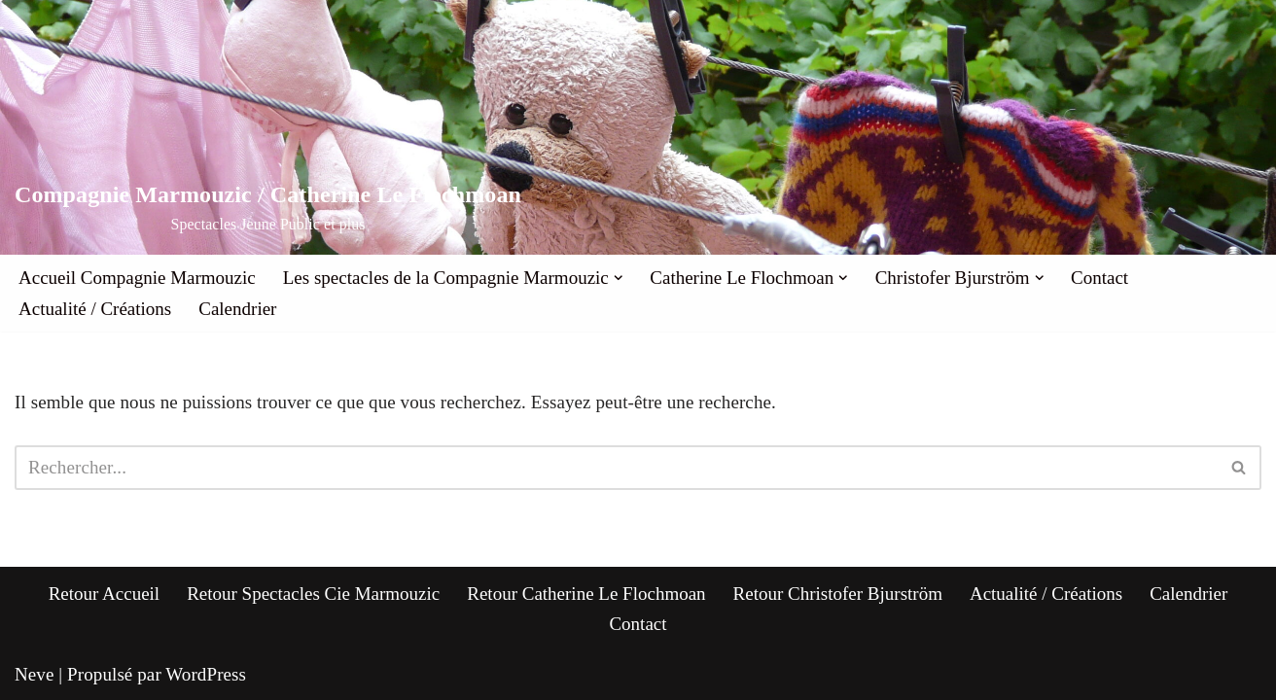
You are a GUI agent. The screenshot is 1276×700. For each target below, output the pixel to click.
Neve (34, 674)
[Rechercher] (616, 467)
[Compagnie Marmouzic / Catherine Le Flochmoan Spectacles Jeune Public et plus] (268, 208)
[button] (618, 278)
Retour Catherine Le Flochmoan (586, 593)
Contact (1099, 277)
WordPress (205, 674)
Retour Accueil (104, 593)
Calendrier (237, 308)
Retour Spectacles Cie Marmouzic (313, 593)
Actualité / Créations (94, 308)
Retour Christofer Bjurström (837, 593)
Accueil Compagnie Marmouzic (137, 277)
